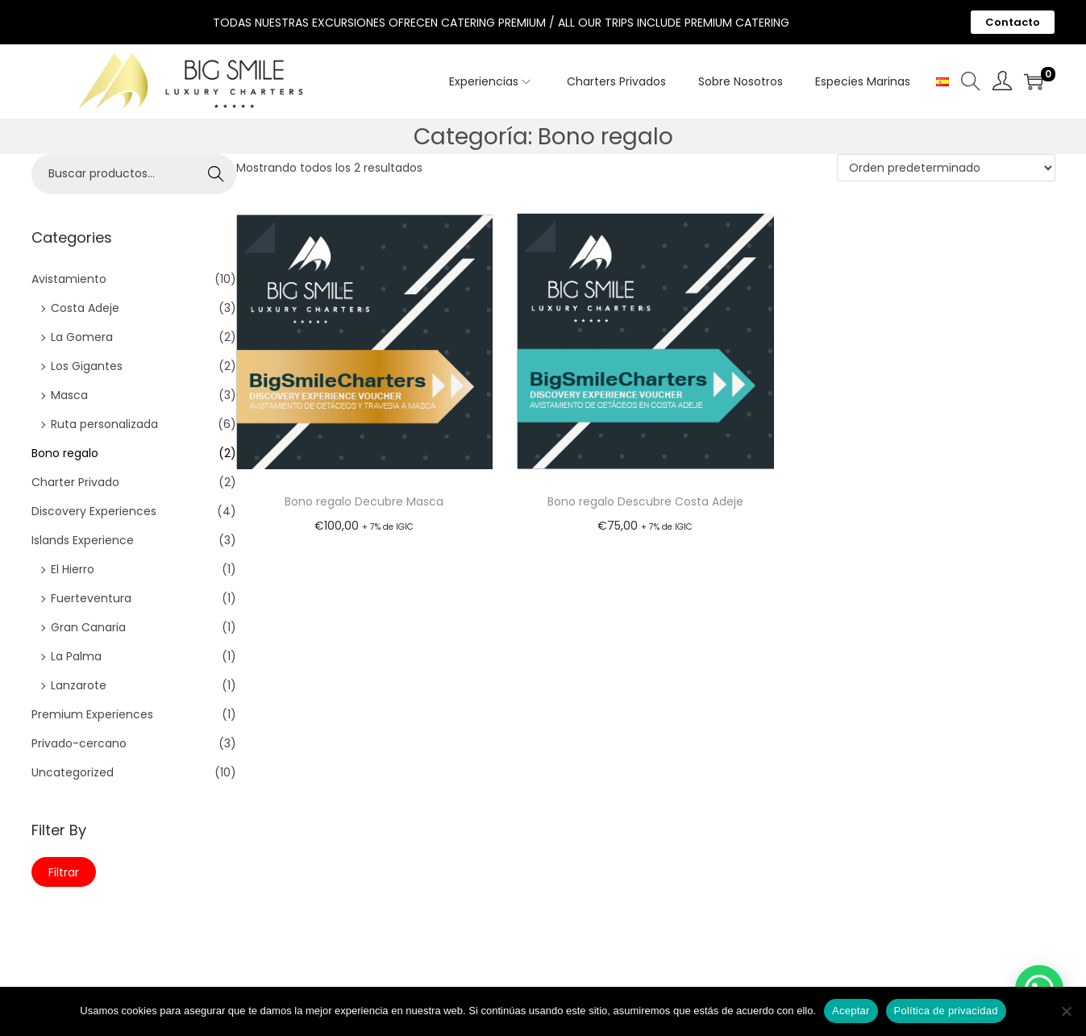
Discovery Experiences (93, 511)
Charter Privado (75, 482)
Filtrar (63, 872)
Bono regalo (64, 453)
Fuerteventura (91, 598)
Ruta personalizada (104, 424)
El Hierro (72, 569)
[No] (1066, 1011)
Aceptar (851, 1011)
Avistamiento (68, 279)
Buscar (216, 177)
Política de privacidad (946, 1011)
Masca (69, 395)
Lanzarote (78, 685)
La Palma (76, 656)
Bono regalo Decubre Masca (364, 501)
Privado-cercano (79, 743)
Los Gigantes (87, 366)
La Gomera (82, 337)
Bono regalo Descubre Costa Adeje (645, 501)
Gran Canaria (88, 627)
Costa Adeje (85, 308)
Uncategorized (72, 772)
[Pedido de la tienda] (946, 168)
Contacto (1012, 22)
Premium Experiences (92, 714)
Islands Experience (82, 540)
